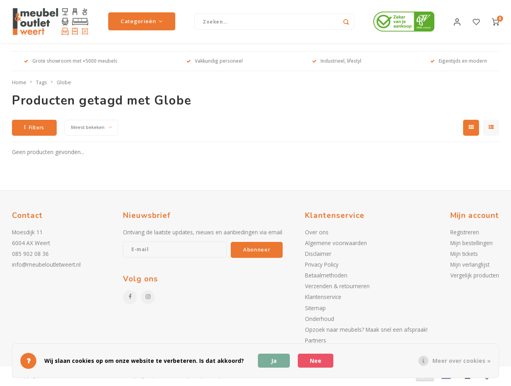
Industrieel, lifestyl (336, 62)
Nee (315, 360)
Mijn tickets (464, 254)
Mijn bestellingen (471, 243)
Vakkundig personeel (214, 62)
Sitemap (315, 309)
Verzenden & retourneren (337, 287)
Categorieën (142, 22)
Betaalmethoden (326, 276)
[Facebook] (130, 298)
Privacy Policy (322, 265)
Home (19, 83)
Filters (34, 128)
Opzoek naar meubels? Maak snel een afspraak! (366, 330)
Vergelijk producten (474, 276)
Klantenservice (323, 298)
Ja (274, 360)
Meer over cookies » (461, 360)
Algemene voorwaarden (336, 243)
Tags (41, 83)
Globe (64, 83)
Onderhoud (319, 319)
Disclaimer (318, 254)
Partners (315, 341)
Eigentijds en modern (458, 62)
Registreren (464, 233)
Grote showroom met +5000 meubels (70, 62)
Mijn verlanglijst (469, 265)
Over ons (317, 233)
